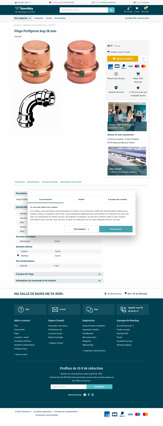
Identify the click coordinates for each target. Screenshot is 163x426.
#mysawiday (59, 18)
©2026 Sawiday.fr (22, 411)
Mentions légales (124, 345)
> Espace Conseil (55, 343)
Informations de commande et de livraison (36, 280)
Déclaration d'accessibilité (47, 415)
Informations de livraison (71, 182)
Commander (19, 329)
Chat (92, 309)
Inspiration (38, 18)
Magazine (87, 341)
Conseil (49, 18)
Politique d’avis (20, 348)
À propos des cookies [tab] (117, 199)
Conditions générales (42, 411)
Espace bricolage (55, 337)
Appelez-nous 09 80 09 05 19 (132, 309)
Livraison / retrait (21, 337)
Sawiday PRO (130, 18)
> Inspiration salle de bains (94, 350)
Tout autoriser (116, 229)
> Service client (20, 354)
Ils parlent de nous (124, 341)
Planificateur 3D (55, 329)
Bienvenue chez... (90, 337)
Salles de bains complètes (94, 325)
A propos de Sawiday (128, 320)
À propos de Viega (50, 182)
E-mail (58, 309)
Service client (143, 18)
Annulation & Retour (22, 341)
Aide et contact (22, 320)
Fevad (119, 337)
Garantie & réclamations (24, 345)
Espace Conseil (56, 320)
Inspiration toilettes (91, 329)
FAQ (23, 309)
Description (20, 182)
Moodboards (88, 333)
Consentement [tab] (45, 199)
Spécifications (33, 182)
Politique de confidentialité (65, 411)
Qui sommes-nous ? (125, 325)
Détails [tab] (82, 199)
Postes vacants (123, 329)
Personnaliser (81, 229)
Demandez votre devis (58, 325)
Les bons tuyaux (55, 333)
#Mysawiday (88, 345)
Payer (16, 333)
